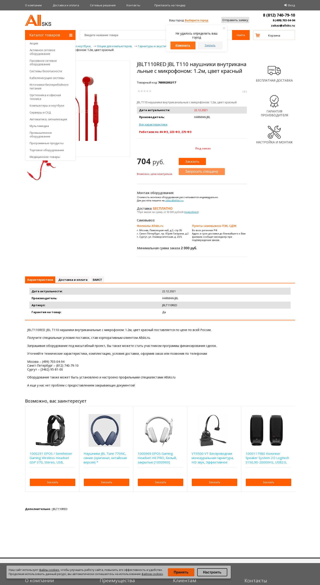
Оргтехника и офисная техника (45, 97)
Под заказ (203, 148)
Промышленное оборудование (41, 134)
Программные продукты (47, 143)
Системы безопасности (46, 71)
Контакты (133, 5)
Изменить (182, 45)
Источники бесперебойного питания (49, 86)
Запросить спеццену (201, 171)
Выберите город (196, 20)
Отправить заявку (235, 20)
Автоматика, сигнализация (48, 119)
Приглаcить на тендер (169, 5)
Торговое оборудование (47, 150)
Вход (291, 5)
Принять (181, 572)
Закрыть (210, 45)
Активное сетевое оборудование (42, 52)
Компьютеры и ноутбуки (47, 105)
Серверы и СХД (40, 112)
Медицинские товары (45, 157)
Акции (34, 43)
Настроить (212, 572)
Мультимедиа (39, 126)
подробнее (191, 212)
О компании (33, 5)
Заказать (192, 161)
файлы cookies (49, 570)
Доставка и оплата (66, 5)
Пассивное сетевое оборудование (43, 62)
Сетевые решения (103, 5)
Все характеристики (153, 124)
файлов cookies (152, 574)
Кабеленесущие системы (47, 78)
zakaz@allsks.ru (283, 25)
